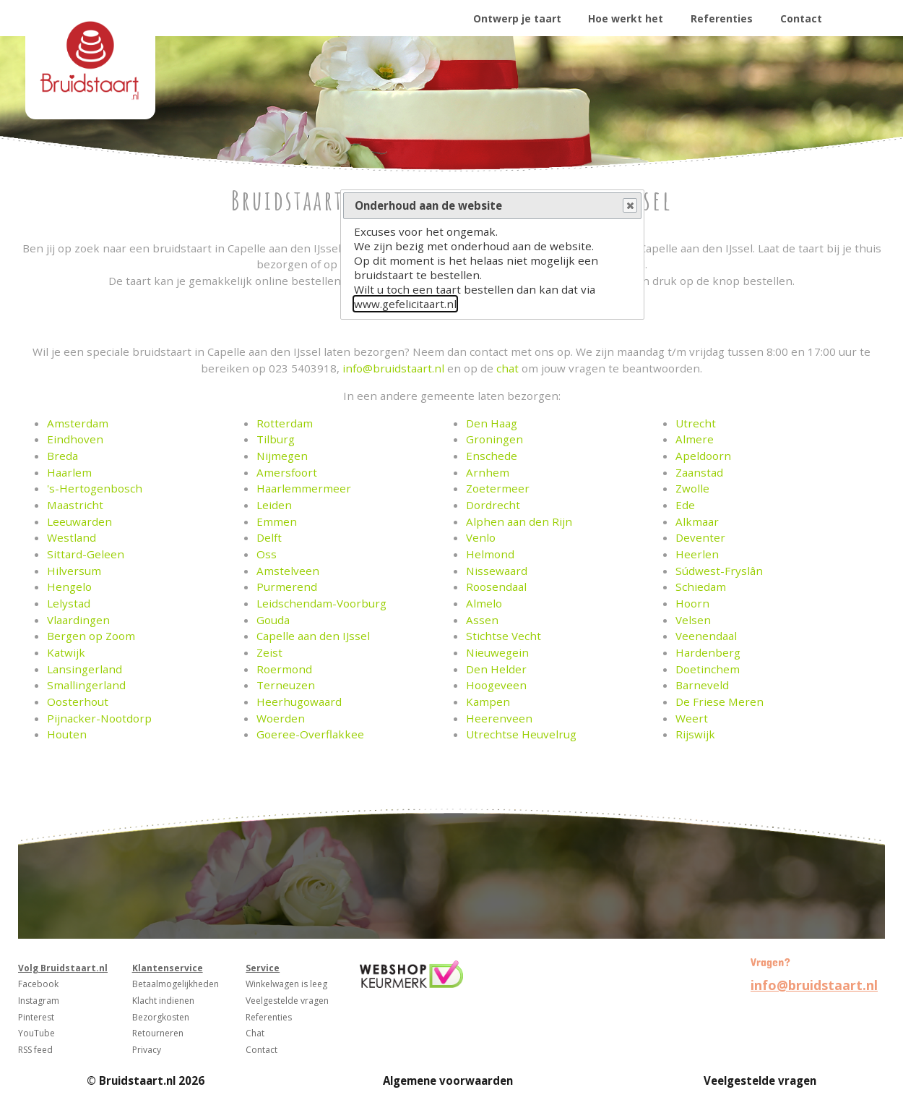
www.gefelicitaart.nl (405, 304)
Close (629, 206)
